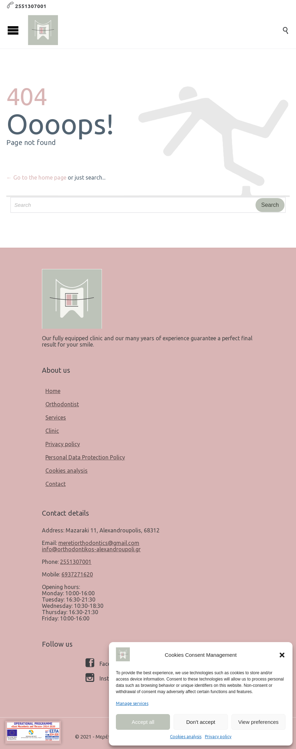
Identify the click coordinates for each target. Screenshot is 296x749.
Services (55, 417)
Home (52, 391)
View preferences (258, 722)
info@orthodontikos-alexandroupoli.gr (91, 549)
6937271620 (77, 574)
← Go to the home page (36, 177)
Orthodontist (62, 404)
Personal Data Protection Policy (85, 457)
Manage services (132, 703)
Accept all (143, 722)
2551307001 (75, 562)
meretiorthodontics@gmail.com (98, 543)
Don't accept (200, 722)
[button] (282, 655)
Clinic (52, 431)
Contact (55, 484)
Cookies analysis (185, 736)
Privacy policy (218, 736)
